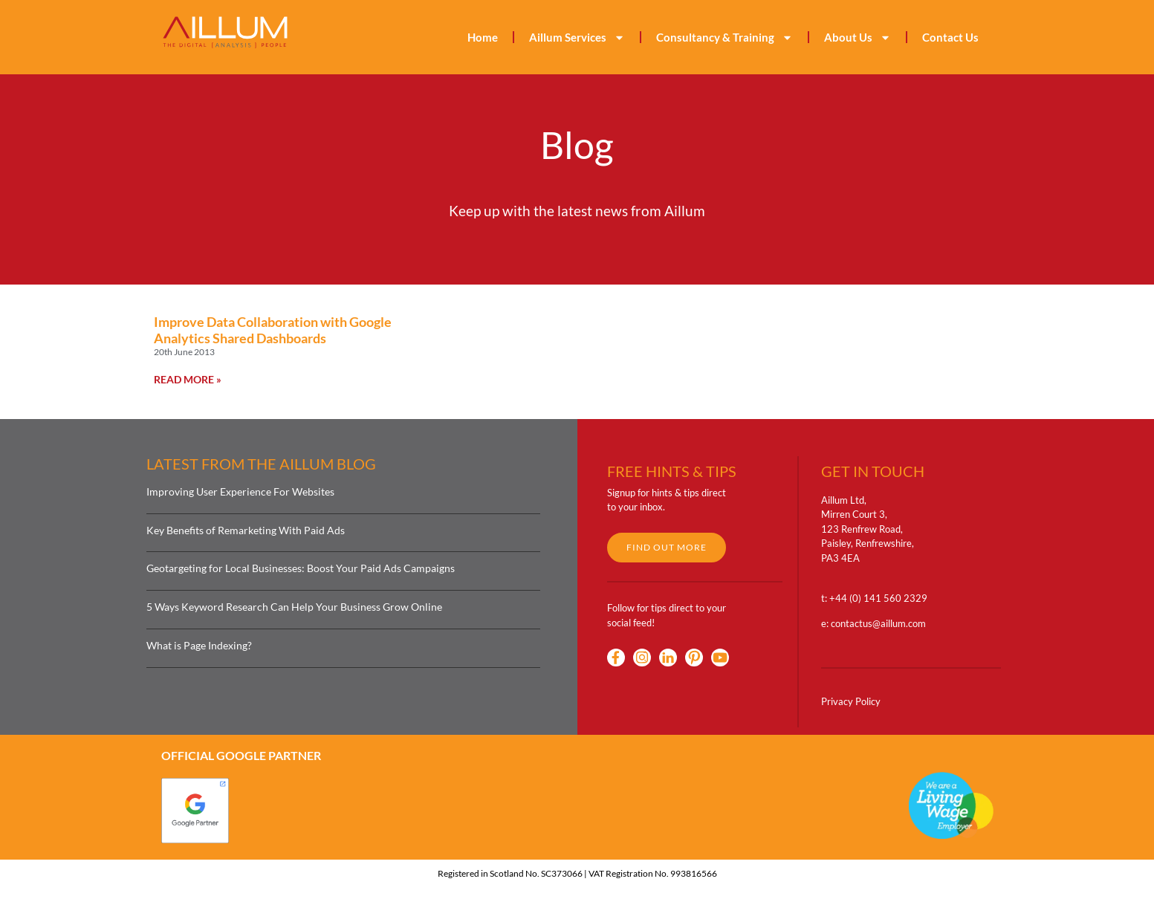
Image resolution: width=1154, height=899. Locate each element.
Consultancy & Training (724, 38)
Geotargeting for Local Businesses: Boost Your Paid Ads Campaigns (300, 568)
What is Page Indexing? (199, 645)
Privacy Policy (851, 701)
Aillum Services (577, 38)
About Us (857, 38)
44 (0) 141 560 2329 (881, 598)
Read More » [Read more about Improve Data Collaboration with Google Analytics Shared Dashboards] (187, 379)
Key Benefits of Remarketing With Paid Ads (245, 530)
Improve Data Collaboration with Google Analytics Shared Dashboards (273, 330)
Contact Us (950, 37)
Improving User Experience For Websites (240, 491)
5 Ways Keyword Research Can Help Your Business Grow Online (294, 606)
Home (482, 37)
